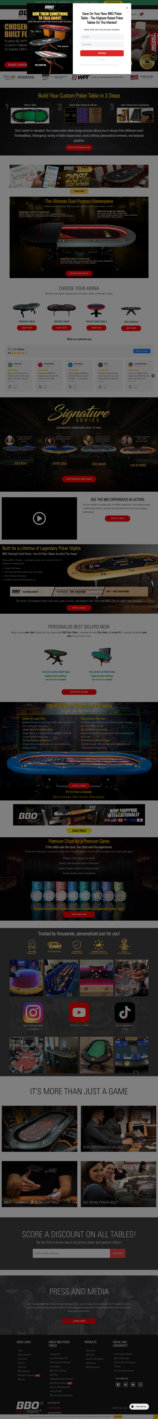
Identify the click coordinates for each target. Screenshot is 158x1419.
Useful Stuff (87, 14)
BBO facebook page (121, 1358)
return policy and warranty (60, 1362)
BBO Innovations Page (121, 14)
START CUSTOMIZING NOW (79, 147)
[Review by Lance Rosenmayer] (140, 364)
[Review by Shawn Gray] (18, 364)
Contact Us (107, 14)
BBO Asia (21, 1379)
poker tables (90, 1350)
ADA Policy (54, 1374)
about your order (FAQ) (58, 1358)
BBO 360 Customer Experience (61, 1395)
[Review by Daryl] (105, 364)
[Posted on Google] (12, 386)
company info (55, 1354)
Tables (53, 14)
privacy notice (55, 1366)
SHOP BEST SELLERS (79, 691)
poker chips (90, 1354)
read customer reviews (123, 1354)
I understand (117, 1417)
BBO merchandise (92, 1367)
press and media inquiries (124, 1370)
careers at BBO (55, 1391)
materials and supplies (94, 1359)
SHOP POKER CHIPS (79, 914)
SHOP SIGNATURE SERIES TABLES (79, 479)
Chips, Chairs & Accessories (69, 14)
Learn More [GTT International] (79, 831)
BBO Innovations (24, 1371)
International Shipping (61, 1383)
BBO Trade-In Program (29, 1375)
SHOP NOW (27, 327)
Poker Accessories (24, 1354)
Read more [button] (11, 381)
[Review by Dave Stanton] (78, 364)
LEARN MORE (79, 191)
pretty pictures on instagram (124, 1362)
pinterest (117, 1366)
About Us (98, 14)
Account (134, 14)
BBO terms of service (58, 1370)
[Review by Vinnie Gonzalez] (49, 364)
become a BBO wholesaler (60, 1387)
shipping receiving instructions (61, 1379)
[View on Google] (10, 365)
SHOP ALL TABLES (117, 518)
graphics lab (90, 1363)
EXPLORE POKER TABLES (79, 273)
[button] (5, 376)
